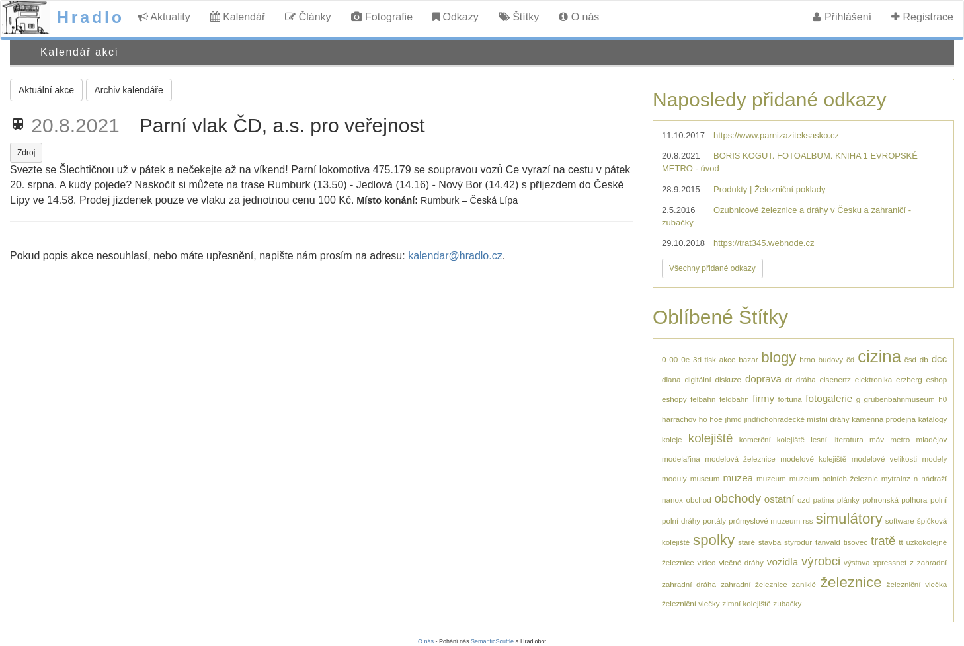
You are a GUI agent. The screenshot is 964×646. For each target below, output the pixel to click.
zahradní (932, 562)
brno (807, 359)
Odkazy (455, 16)
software (899, 520)
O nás (579, 16)
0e (685, 359)
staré (746, 542)
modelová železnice (740, 458)
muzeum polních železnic (833, 478)
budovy (831, 359)
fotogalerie (828, 398)
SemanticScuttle (492, 641)
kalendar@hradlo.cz (455, 255)
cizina (879, 356)
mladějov (931, 439)
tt (901, 542)
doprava (763, 378)
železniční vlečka (917, 584)
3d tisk (704, 359)
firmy (763, 398)
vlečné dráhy (741, 562)
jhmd (733, 419)
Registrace (922, 16)
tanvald (827, 542)
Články (308, 16)
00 (673, 359)
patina (823, 499)
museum (705, 478)
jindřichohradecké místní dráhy (796, 419)
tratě (883, 540)
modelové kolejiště (813, 458)
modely (934, 458)
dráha (806, 379)
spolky (714, 540)
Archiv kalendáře (129, 90)
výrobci (820, 561)
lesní (819, 439)
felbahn (702, 399)
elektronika (874, 379)
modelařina (681, 458)
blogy (778, 357)
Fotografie (382, 16)
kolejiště (710, 438)
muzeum (771, 478)
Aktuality (164, 16)
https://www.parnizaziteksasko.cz (776, 135)
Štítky (519, 16)
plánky (848, 499)
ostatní (779, 499)
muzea (738, 477)
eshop (936, 379)
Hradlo (90, 17)
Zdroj (26, 152)
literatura (848, 439)
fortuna (789, 399)
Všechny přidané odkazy (712, 268)
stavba (769, 542)
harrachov (679, 419)
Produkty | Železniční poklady (769, 189)
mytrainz (895, 478)
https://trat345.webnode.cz (763, 243)
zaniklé (804, 584)
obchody (737, 498)
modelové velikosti (884, 458)
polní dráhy (681, 520)
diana (671, 379)
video (707, 562)
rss (808, 520)
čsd (910, 359)
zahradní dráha (689, 584)
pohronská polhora (894, 499)
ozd (803, 499)
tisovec (855, 542)
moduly (674, 478)
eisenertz (835, 379)
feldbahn (734, 399)
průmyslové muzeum (764, 520)
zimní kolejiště (746, 603)
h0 (942, 399)
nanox (672, 499)
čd (850, 359)
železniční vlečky (691, 603)
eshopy (674, 399)
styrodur (798, 542)
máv (876, 439)
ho (703, 419)
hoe (716, 419)
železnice (851, 582)
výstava (857, 562)
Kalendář (238, 16)
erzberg (909, 379)
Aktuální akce (46, 90)
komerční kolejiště (772, 439)
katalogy (932, 419)
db (924, 359)
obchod (698, 499)
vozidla (782, 561)
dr (788, 379)
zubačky (787, 603)
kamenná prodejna (884, 419)
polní (938, 499)
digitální (697, 379)
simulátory (849, 518)
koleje (672, 439)
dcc (939, 358)
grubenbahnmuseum (899, 399)
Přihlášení (842, 16)
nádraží (934, 478)
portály (714, 520)
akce (727, 359)
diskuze (728, 379)
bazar (748, 359)
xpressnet (890, 562)
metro (900, 439)
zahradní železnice (754, 584)
